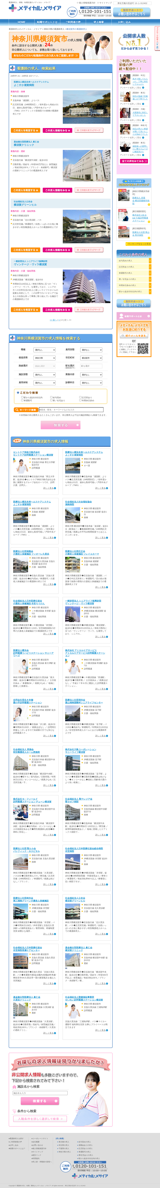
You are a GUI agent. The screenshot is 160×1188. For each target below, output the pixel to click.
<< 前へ (53, 320)
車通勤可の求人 (125, 273)
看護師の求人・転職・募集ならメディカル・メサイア (34, 1185)
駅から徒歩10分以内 (33, 397)
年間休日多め (88, 400)
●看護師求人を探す (16, 1138)
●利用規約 (36, 1158)
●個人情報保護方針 (39, 1148)
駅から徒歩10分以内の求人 (130, 291)
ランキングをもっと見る (139, 244)
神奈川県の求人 (65, 1152)
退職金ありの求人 (86, 1145)
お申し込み (124, 22)
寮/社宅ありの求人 (86, 1155)
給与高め (57, 397)
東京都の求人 (64, 1142)
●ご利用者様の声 (15, 1142)
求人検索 (99, 22)
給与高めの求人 (125, 261)
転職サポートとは (47, 22)
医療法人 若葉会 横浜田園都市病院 (141, 201)
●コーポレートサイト (40, 1138)
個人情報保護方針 (87, 3)
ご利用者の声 (73, 22)
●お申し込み (14, 1145)
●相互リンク (36, 1155)
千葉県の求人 (64, 1148)
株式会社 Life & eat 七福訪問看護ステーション (140, 218)
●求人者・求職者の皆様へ (42, 1162)
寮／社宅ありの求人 (127, 279)
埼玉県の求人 (64, 1145)
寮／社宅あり (59, 400)
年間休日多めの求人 (127, 285)
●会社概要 (36, 1142)
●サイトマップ (37, 1152)
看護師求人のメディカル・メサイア (25, 29)
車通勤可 (28, 400)
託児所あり (87, 397)
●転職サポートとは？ (17, 1148)
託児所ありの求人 (126, 267)
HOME (21, 22)
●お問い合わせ (37, 1145)
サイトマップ (105, 3)
